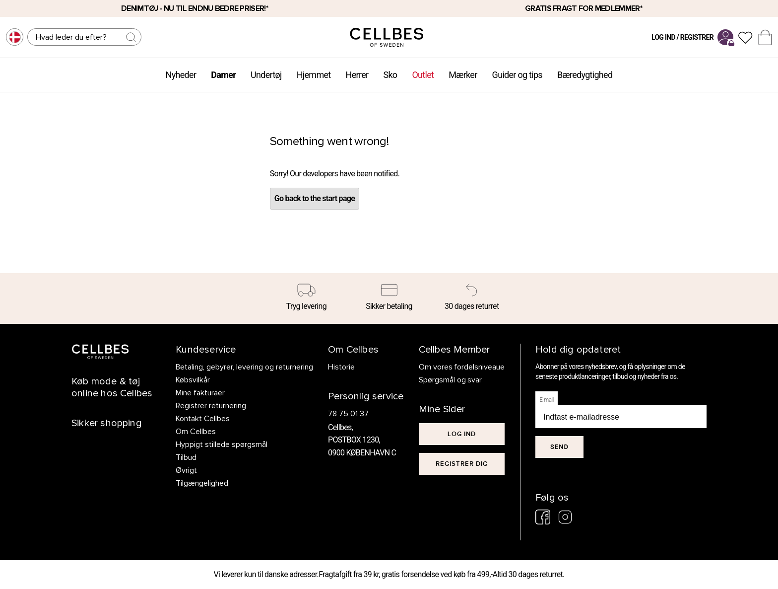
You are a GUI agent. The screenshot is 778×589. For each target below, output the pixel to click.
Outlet (423, 75)
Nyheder (181, 75)
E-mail (546, 399)
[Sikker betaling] (389, 298)
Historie (341, 367)
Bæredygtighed (584, 75)
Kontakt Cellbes (203, 419)
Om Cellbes (196, 432)
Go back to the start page (314, 198)
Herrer (357, 75)
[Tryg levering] (306, 298)
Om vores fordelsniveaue (462, 367)
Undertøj (266, 75)
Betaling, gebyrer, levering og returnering (244, 367)
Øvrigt (186, 470)
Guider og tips (517, 75)
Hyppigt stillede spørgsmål (221, 444)
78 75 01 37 (348, 414)
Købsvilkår (193, 380)
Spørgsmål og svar (450, 380)
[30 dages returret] (471, 298)
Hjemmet (314, 75)
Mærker (463, 75)
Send (559, 446)
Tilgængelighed (202, 483)
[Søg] (84, 37)
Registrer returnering (211, 406)
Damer (223, 75)
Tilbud (186, 457)
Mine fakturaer (200, 393)
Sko (390, 75)
